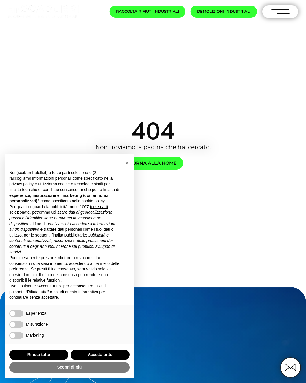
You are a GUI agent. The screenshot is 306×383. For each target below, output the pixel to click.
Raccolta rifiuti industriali (147, 11)
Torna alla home (153, 163)
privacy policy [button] (21, 184)
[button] (126, 163)
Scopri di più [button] (69, 367)
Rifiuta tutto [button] (38, 354)
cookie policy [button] (93, 201)
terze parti (99, 206)
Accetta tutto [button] (100, 354)
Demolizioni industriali (224, 11)
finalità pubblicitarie (68, 235)
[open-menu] (280, 11)
